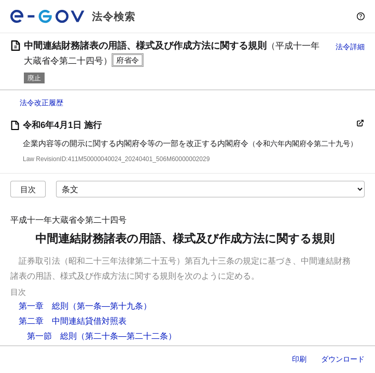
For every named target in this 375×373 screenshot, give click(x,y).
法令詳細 (350, 46)
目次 (28, 189)
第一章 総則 (43, 306)
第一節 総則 (52, 336)
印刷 (299, 359)
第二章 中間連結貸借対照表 (73, 321)
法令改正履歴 (41, 102)
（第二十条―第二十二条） (126, 336)
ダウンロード (343, 359)
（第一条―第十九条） (109, 306)
